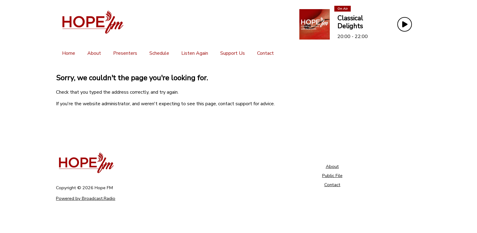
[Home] (68, 53)
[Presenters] (125, 53)
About (332, 166)
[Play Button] (404, 24)
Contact (332, 185)
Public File (332, 175)
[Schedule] (159, 53)
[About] (94, 53)
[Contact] (265, 53)
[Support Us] (232, 53)
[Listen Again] (194, 53)
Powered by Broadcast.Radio (85, 198)
